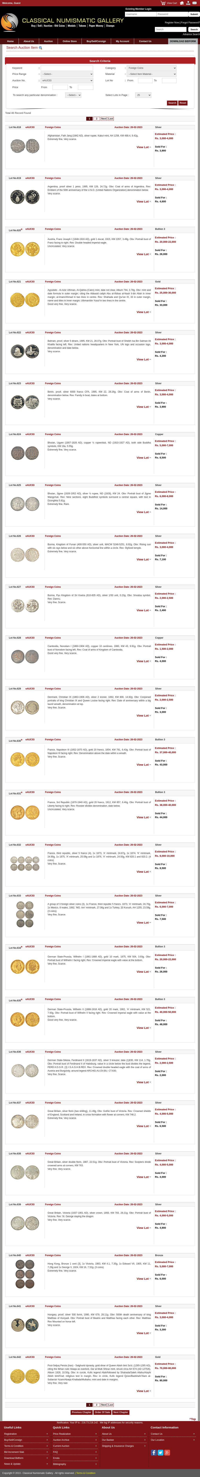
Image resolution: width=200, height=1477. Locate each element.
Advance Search (191, 34)
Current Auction (61, 1446)
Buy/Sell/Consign (96, 41)
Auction (48, 41)
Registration (10, 1434)
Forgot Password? (190, 22)
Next (103, 118)
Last (110, 118)
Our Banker (108, 1440)
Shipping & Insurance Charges (118, 1446)
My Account (122, 41)
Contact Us (145, 41)
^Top (192, 1419)
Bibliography (59, 1464)
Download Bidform (183, 41)
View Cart (172, 3)
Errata (56, 1458)
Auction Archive (61, 1440)
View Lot (143, 147)
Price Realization (62, 1434)
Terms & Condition (13, 1446)
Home (10, 41)
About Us (29, 41)
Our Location (157, 1440)
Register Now (172, 22)
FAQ (55, 1452)
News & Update (12, 1464)
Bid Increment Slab (14, 1452)
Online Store (70, 41)
